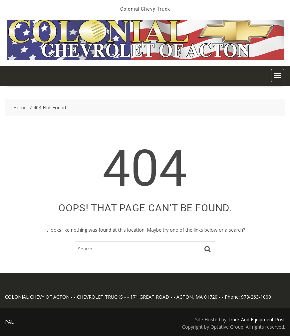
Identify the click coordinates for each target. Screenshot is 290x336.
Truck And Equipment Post (256, 319)
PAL (9, 322)
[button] (277, 75)
